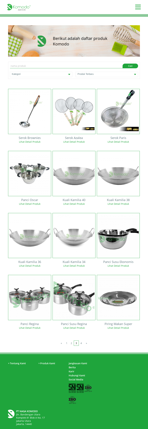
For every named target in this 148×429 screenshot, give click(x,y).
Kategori (41, 74)
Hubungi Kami (77, 375)
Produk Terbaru (106, 74)
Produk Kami (46, 363)
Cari (130, 66)
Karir (71, 371)
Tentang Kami (17, 363)
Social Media (76, 379)
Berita (72, 367)
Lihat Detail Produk (29, 141)
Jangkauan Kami (78, 363)
